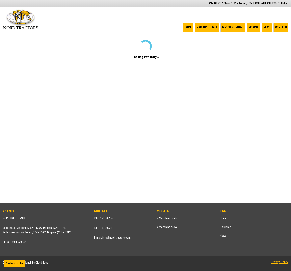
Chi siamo (225, 227)
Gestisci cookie (14, 263)
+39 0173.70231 (103, 228)
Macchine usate (206, 27)
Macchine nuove (233, 27)
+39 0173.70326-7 (104, 218)
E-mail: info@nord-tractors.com (112, 237)
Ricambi (254, 27)
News (266, 27)
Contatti (281, 27)
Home (188, 27)
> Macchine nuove (167, 227)
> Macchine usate (167, 218)
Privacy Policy (279, 262)
